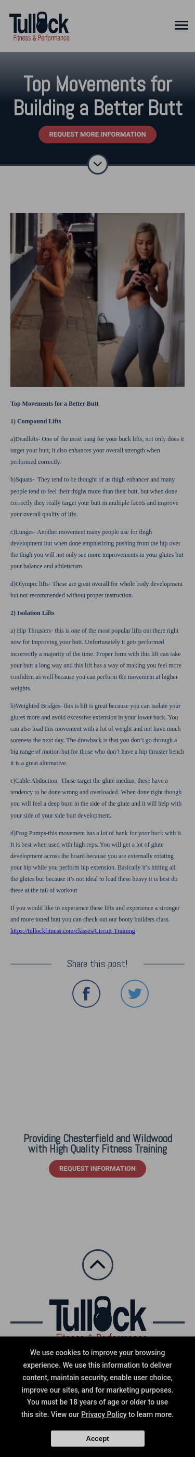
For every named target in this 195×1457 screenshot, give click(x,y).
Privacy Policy (104, 1414)
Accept (97, 1438)
